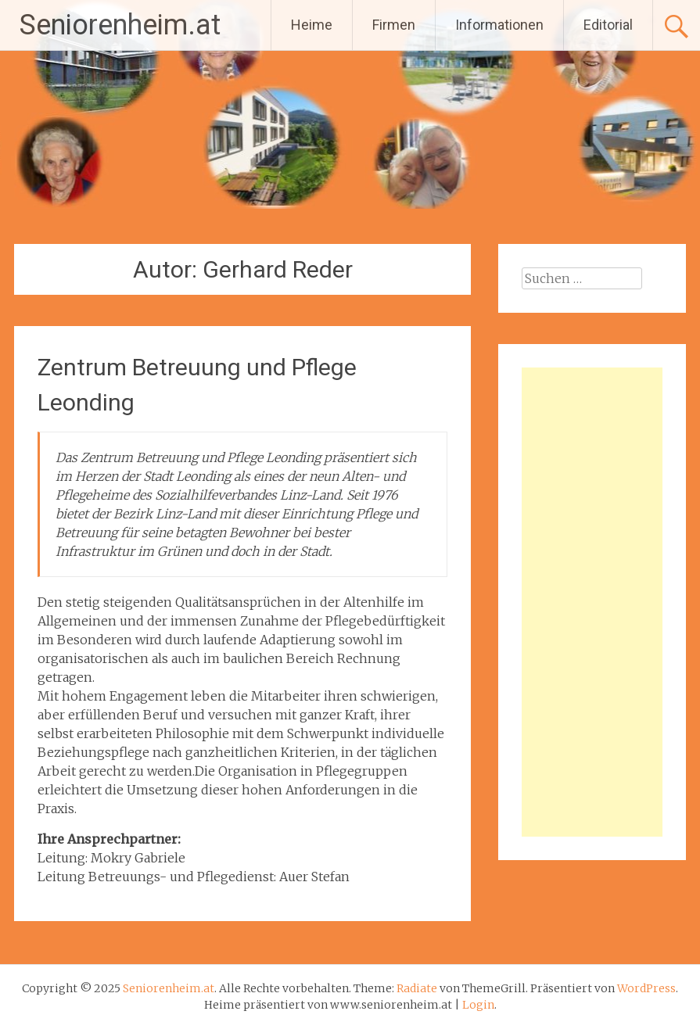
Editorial (608, 24)
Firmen (393, 24)
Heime (311, 24)
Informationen (499, 24)
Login (478, 1005)
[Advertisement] (592, 602)
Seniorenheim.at (120, 25)
